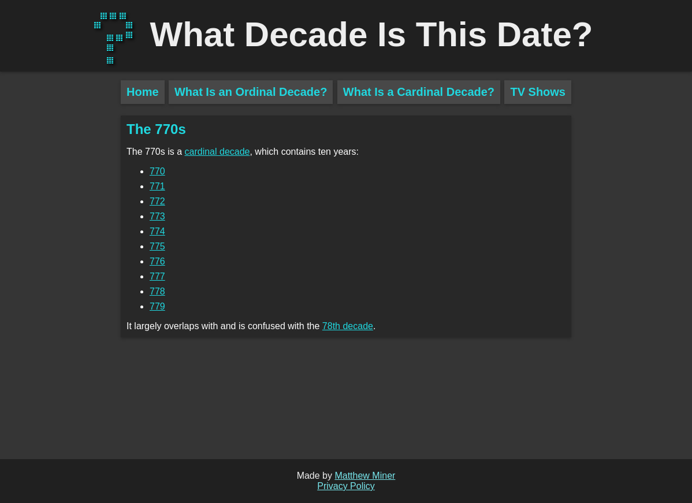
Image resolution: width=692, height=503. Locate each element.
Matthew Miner (364, 475)
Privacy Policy (346, 486)
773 (157, 216)
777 (157, 276)
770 (157, 171)
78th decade (347, 326)
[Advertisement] (60, 283)
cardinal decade (217, 152)
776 (157, 261)
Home (143, 91)
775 (157, 246)
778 (157, 291)
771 (157, 186)
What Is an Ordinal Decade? (251, 91)
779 (157, 306)
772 (157, 201)
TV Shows (537, 91)
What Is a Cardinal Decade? (418, 91)
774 (157, 231)
